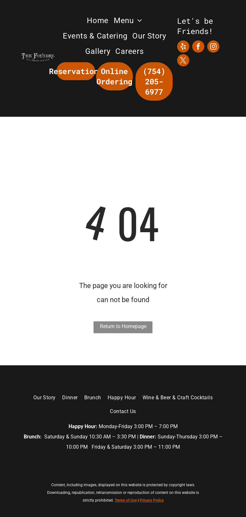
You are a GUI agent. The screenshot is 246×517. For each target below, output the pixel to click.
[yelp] (183, 47)
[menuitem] (97, 20)
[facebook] (198, 47)
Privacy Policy (152, 500)
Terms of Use (126, 500)
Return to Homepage (123, 326)
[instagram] (213, 47)
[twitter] (183, 61)
